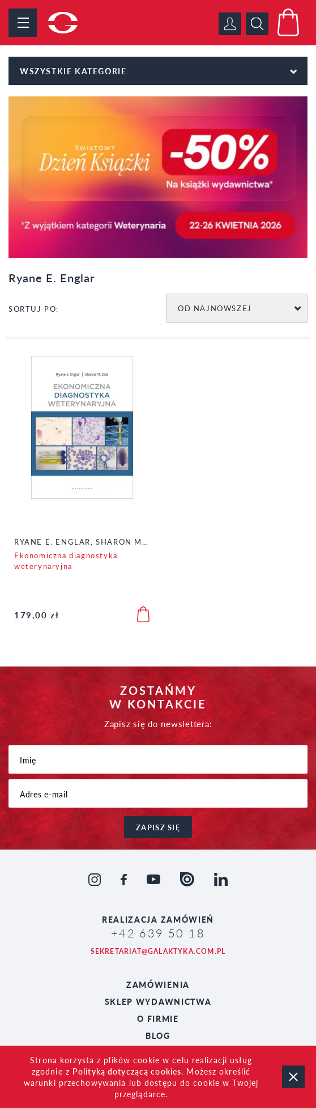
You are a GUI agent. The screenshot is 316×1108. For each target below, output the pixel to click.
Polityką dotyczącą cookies (126, 1071)
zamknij (293, 1076)
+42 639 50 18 (158, 933)
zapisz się (158, 827)
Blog (158, 1035)
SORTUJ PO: (33, 308)
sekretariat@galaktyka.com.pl (158, 951)
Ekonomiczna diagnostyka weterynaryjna (66, 560)
